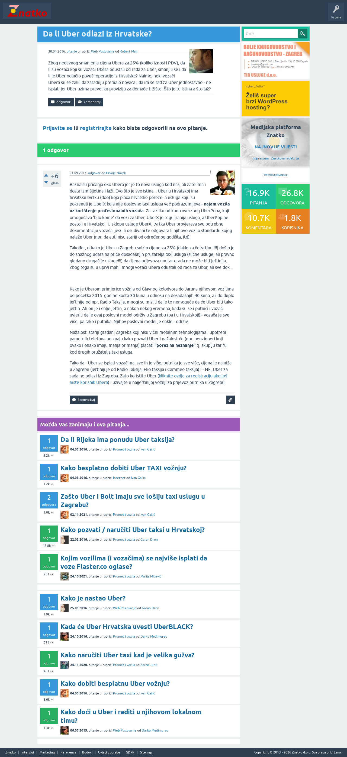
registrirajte (96, 128)
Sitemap (146, 752)
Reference (68, 752)
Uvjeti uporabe (109, 752)
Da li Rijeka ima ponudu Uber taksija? (117, 439)
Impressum (261, 158)
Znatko (10, 752)
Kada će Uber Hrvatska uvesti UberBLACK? (126, 627)
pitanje (72, 51)
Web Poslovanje (102, 51)
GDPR (130, 752)
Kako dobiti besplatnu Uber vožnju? (115, 683)
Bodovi (87, 752)
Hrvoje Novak (116, 173)
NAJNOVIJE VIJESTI (276, 146)
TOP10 (174, 14)
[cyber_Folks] (276, 114)
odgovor (94, 173)
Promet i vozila (124, 449)
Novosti (60, 14)
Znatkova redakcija (285, 158)
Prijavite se (57, 128)
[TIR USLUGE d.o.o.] (276, 77)
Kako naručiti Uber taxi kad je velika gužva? (127, 655)
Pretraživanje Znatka (275, 175)
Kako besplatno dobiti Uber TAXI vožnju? (123, 468)
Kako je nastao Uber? (93, 598)
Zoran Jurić (148, 665)
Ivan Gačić (147, 449)
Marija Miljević (150, 576)
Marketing (47, 752)
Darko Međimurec (153, 636)
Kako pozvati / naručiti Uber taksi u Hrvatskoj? (132, 530)
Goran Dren (149, 539)
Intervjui (27, 752)
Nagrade (191, 14)
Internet (119, 478)
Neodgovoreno (83, 14)
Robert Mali (128, 51)
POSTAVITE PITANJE (133, 14)
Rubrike (106, 14)
